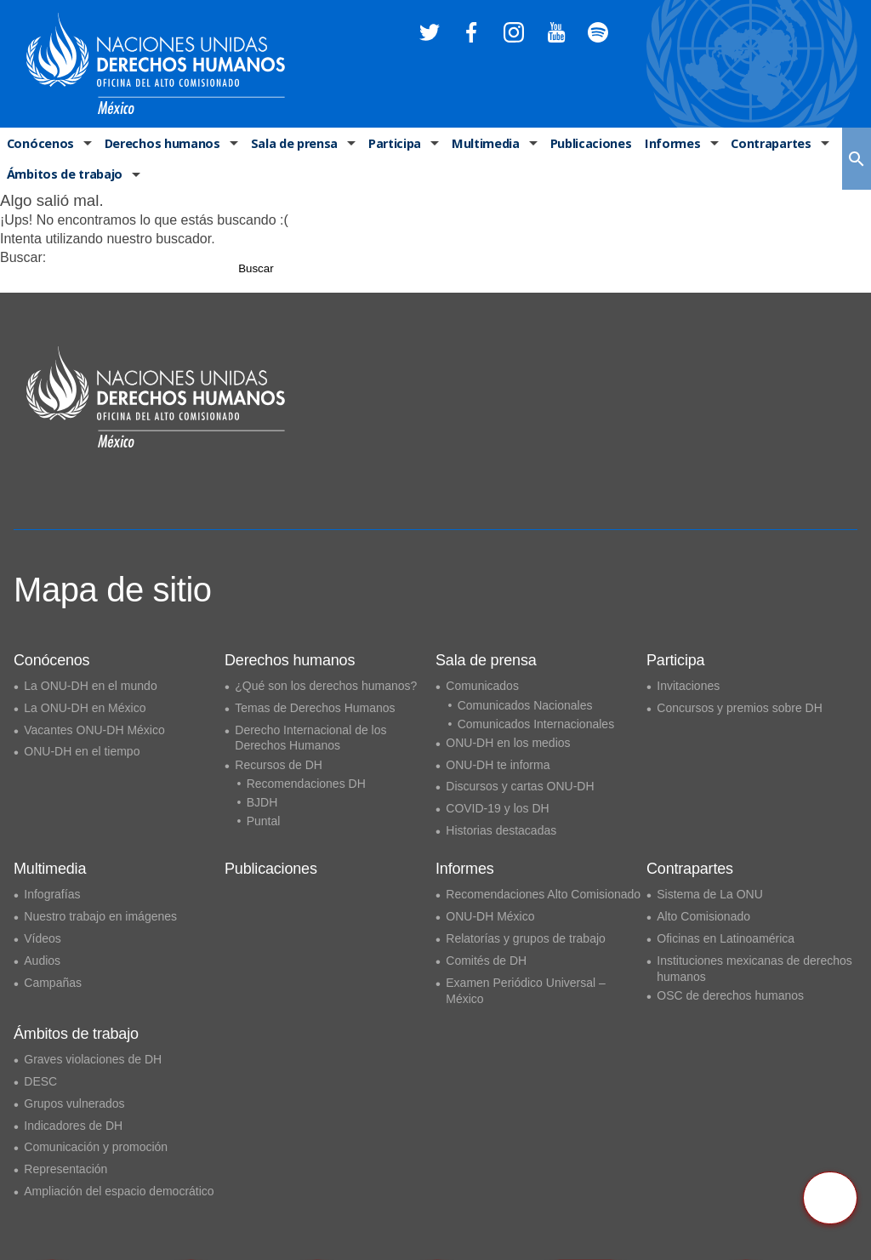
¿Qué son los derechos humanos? (326, 686)
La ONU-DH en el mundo (90, 686)
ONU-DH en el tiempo (81, 751)
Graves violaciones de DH (93, 1059)
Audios (42, 960)
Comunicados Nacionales (525, 705)
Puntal (264, 821)
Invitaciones (688, 686)
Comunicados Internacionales (536, 724)
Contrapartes (763, 144)
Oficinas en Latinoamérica (725, 938)
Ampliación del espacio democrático (118, 1191)
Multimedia (481, 144)
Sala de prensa (290, 144)
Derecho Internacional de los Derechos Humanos (310, 738)
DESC (40, 1081)
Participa (390, 144)
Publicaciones (584, 144)
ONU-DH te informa (497, 765)
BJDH (262, 802)
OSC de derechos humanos (730, 995)
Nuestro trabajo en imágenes (100, 916)
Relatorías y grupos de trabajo (526, 938)
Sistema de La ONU (710, 894)
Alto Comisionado (703, 916)
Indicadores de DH (73, 1125)
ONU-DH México (490, 916)
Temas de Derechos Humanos (315, 708)
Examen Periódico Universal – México (526, 991)
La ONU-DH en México (84, 708)
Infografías (52, 894)
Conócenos (39, 144)
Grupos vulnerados (74, 1103)
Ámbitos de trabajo (64, 177)
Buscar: (23, 261)
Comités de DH (486, 960)
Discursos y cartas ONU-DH (520, 786)
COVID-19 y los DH (497, 808)
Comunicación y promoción (96, 1147)
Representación (65, 1169)
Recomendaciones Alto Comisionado (543, 894)
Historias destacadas (501, 830)
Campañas (53, 982)
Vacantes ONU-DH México (94, 730)
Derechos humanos (159, 144)
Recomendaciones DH (306, 783)
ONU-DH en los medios (508, 743)
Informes (665, 144)
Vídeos (42, 938)
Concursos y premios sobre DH (740, 708)
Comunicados (482, 686)
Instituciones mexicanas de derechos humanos (754, 968)
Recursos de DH (278, 765)
